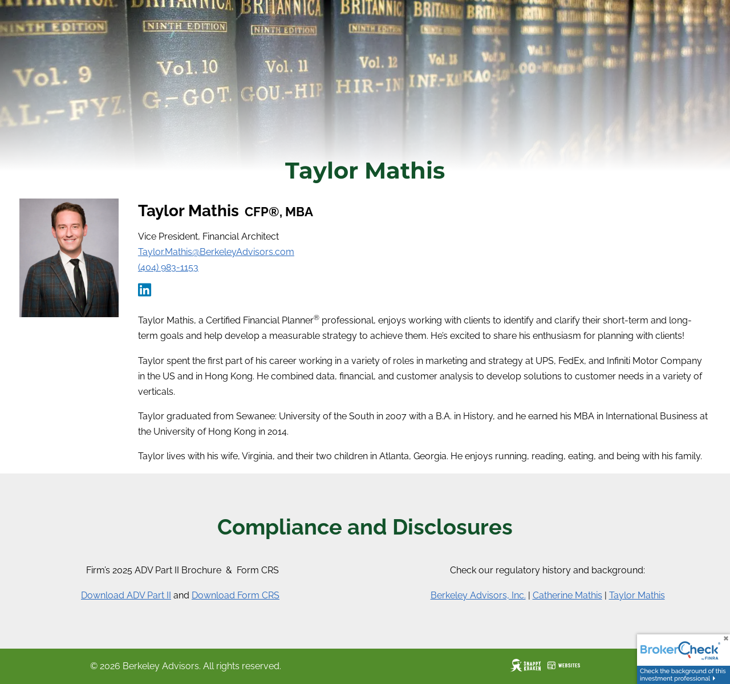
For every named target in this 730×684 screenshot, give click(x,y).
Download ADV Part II (126, 595)
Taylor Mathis (637, 595)
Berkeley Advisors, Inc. (478, 595)
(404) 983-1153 (168, 267)
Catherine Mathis (567, 595)
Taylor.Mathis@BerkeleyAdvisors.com (216, 251)
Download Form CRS (235, 595)
